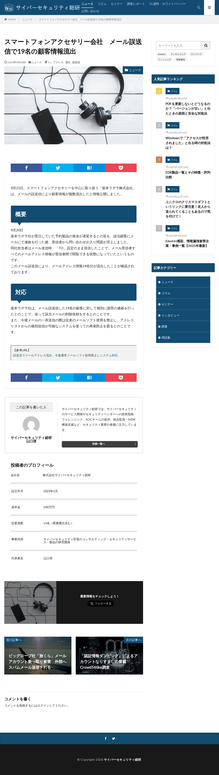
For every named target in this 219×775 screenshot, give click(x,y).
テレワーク (196, 54)
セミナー (117, 4)
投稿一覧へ (98, 443)
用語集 (165, 337)
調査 (164, 326)
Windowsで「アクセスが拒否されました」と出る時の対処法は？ (188, 142)
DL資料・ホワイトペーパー (167, 4)
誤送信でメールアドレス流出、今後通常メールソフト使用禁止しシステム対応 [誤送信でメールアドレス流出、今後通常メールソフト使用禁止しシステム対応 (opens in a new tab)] (65, 355)
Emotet (161, 54)
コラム (102, 4)
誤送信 (76, 62)
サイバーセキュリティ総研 (122, 759)
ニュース (87, 4)
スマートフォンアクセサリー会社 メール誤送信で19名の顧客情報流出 (80, 19)
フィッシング (164, 59)
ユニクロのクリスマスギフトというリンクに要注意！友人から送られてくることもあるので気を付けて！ (188, 209)
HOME (12, 19)
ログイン (43, 705)
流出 (67, 62)
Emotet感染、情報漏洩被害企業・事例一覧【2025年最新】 (187, 243)
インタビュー (170, 315)
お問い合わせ (90, 11)
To (49, 62)
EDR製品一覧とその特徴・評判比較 (188, 174)
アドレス (58, 62)
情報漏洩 (180, 59)
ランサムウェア (178, 54)
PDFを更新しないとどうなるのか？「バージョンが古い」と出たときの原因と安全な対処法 (188, 108)
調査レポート (136, 4)
